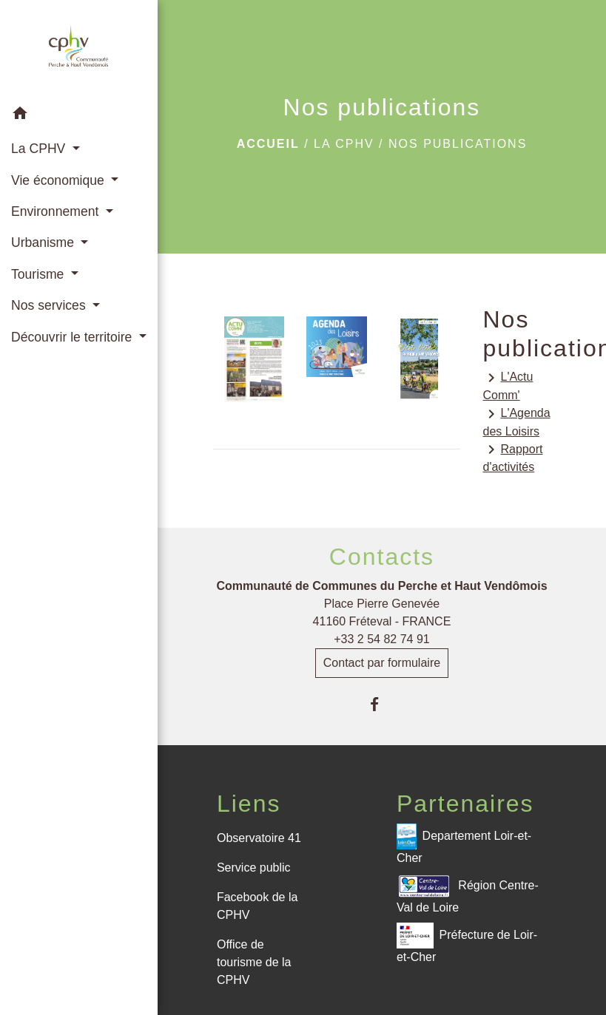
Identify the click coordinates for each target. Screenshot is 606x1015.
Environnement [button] (56, 211)
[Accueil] (78, 49)
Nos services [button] (50, 305)
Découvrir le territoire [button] (73, 337)
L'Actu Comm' (507, 385)
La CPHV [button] (40, 148)
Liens (249, 803)
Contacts (381, 556)
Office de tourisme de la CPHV (254, 962)
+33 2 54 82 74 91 (381, 639)
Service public (254, 867)
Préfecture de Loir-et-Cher (467, 943)
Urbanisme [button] (44, 242)
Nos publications (457, 144)
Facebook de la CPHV (257, 906)
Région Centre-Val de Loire (468, 893)
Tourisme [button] (39, 274)
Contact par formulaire (381, 662)
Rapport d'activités (512, 457)
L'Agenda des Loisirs (516, 421)
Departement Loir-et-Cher (464, 844)
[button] (79, 115)
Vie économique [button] (59, 180)
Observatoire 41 (259, 838)
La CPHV (344, 144)
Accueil (268, 144)
